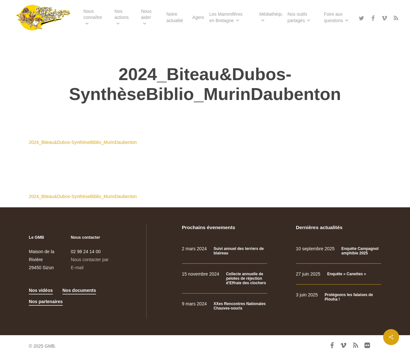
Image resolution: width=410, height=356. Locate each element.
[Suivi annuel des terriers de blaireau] (224, 251)
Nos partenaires (46, 301)
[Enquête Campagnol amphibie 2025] (338, 251)
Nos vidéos (41, 290)
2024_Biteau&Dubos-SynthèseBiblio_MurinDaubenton (83, 142)
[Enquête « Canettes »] (338, 274)
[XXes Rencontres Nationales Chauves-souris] (224, 306)
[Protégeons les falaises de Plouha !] (338, 297)
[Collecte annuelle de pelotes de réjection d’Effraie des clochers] (224, 279)
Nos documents (79, 290)
